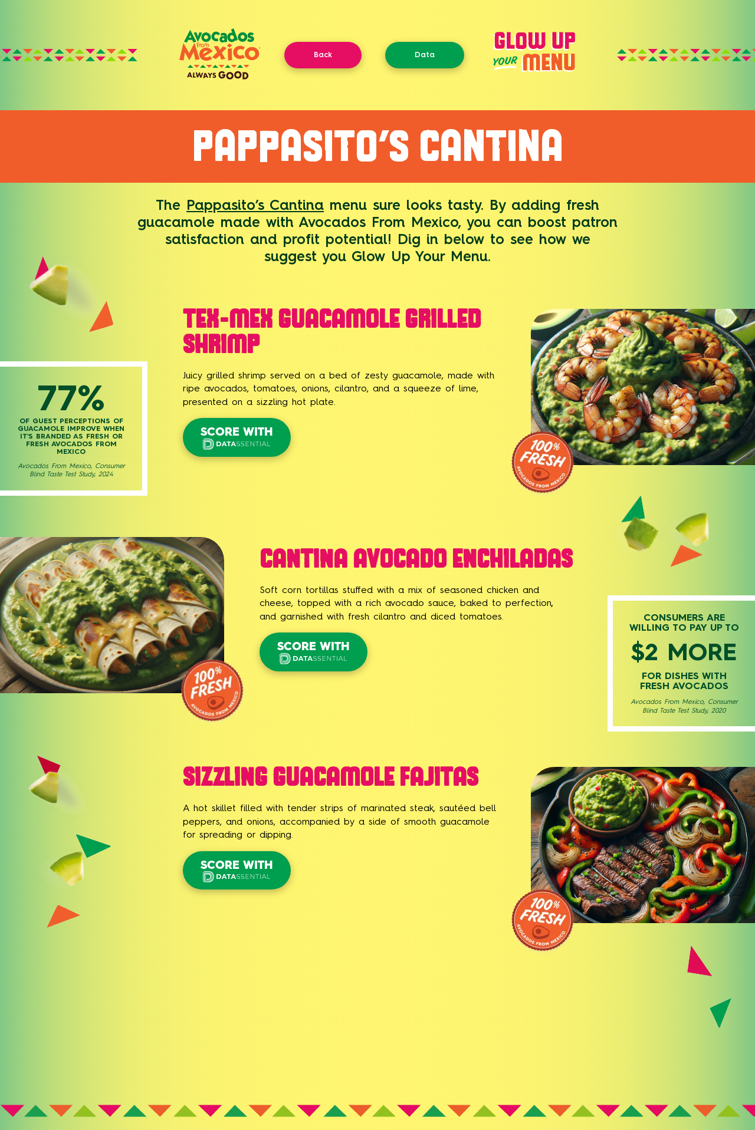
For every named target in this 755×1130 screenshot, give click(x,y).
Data (425, 54)
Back (323, 54)
